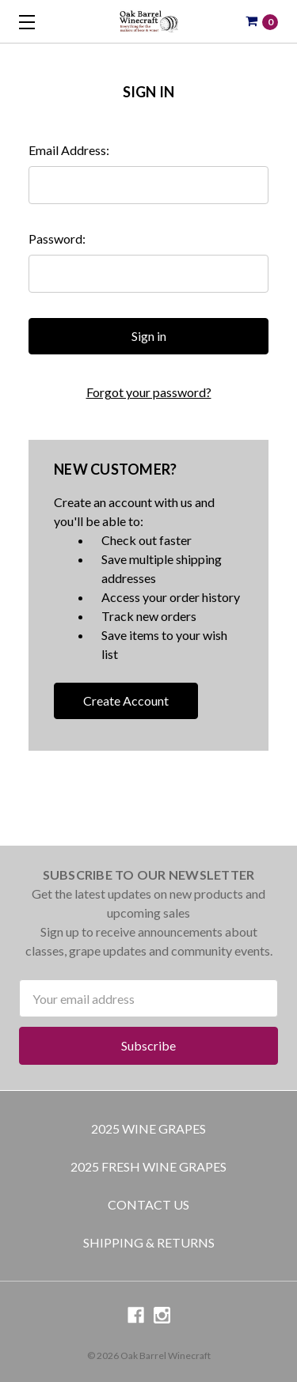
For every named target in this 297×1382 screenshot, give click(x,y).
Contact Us (148, 1204)
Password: (57, 238)
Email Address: (69, 149)
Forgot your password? (148, 391)
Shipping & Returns (149, 1242)
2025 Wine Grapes (148, 1128)
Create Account (126, 700)
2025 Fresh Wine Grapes (148, 1166)
